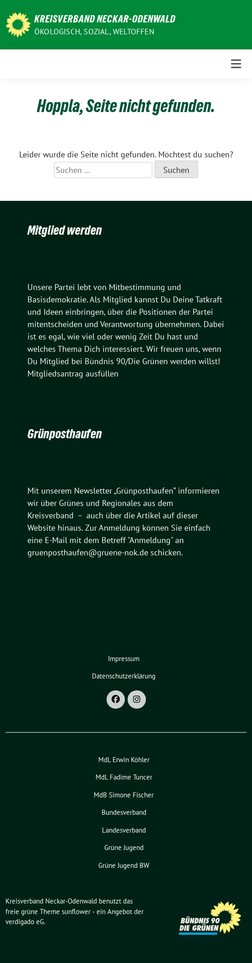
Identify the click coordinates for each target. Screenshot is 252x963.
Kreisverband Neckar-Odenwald (105, 19)
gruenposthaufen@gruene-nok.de (87, 552)
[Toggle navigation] (236, 64)
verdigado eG (24, 921)
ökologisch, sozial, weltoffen (94, 32)
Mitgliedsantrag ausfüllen (72, 373)
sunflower (76, 911)
